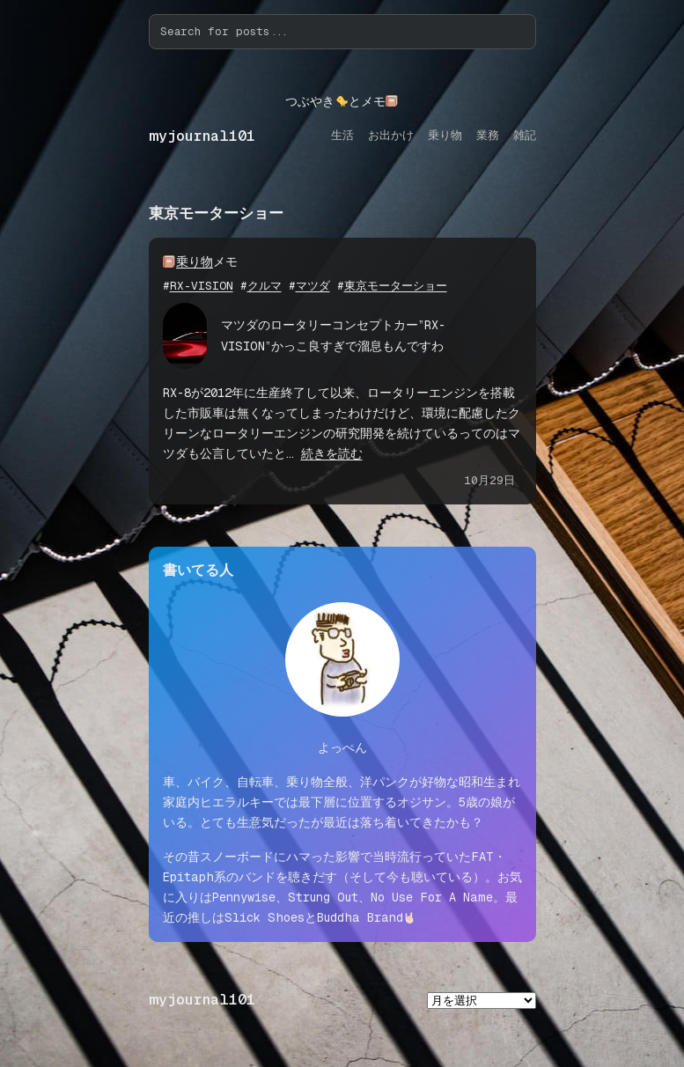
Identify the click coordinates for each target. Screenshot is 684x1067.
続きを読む (332, 453)
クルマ (264, 285)
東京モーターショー (395, 285)
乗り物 (194, 261)
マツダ (313, 285)
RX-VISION (201, 285)
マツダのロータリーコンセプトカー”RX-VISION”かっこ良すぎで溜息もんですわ (333, 335)
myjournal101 (202, 136)
